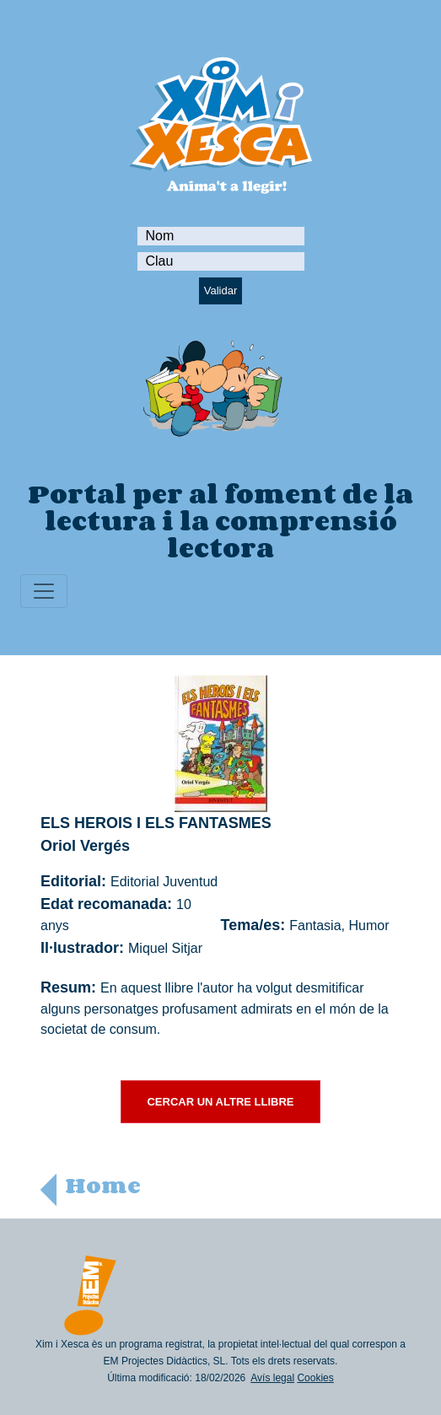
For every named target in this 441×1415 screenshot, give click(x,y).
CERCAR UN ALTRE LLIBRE (220, 1101)
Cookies (315, 1378)
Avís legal (272, 1378)
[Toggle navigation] (43, 591)
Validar (221, 290)
